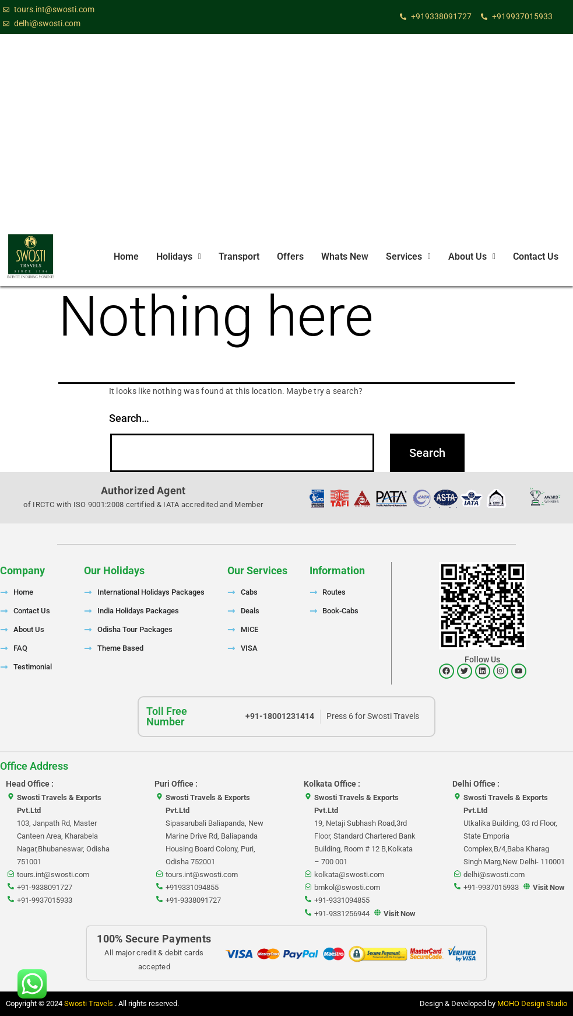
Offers (290, 256)
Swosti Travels (89, 1003)
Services (408, 256)
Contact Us (535, 256)
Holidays (178, 256)
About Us (471, 256)
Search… (129, 418)
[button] (178, 256)
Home (126, 256)
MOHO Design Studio (532, 1003)
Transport (239, 256)
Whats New (344, 256)
